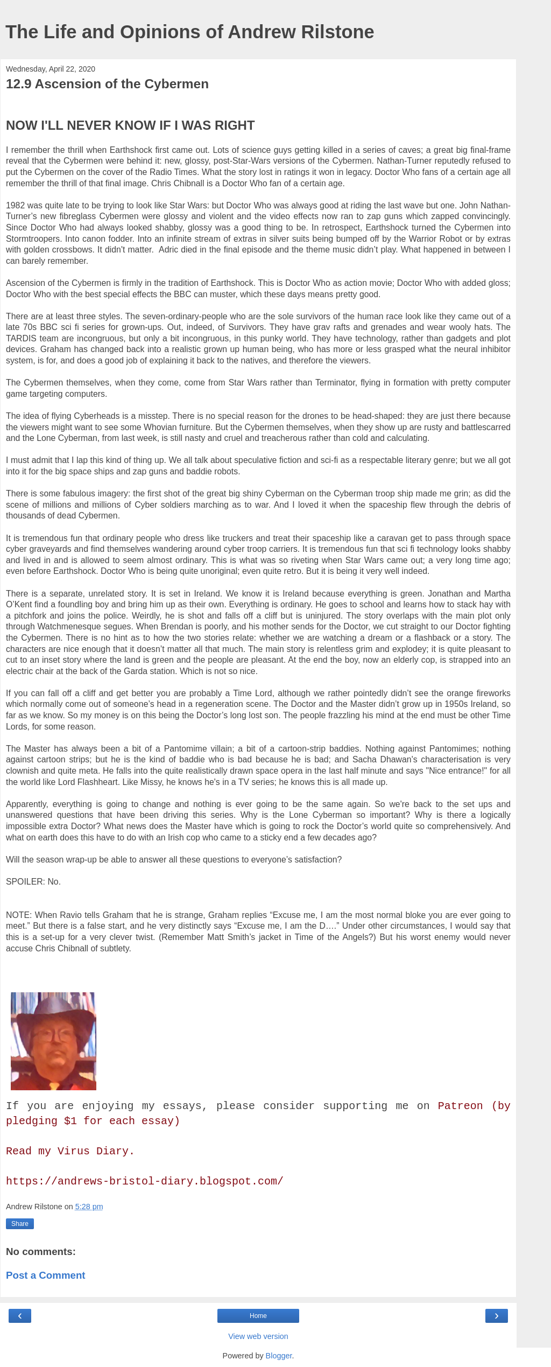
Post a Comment (46, 1275)
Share (20, 1224)
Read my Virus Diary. (70, 1151)
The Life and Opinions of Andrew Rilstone (190, 32)
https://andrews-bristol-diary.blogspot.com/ (145, 1181)
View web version (258, 1336)
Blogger (279, 1355)
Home (258, 1316)
